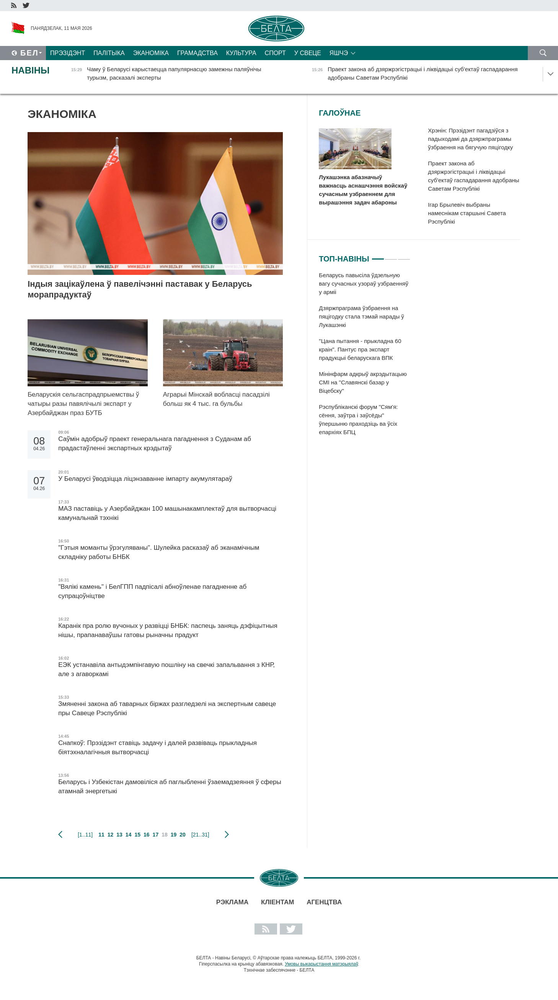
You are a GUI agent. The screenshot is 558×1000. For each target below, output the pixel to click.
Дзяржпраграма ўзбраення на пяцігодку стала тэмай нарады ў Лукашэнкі (361, 316)
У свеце (307, 53)
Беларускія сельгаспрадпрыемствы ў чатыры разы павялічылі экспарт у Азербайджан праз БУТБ (83, 404)
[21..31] (200, 835)
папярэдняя (60, 834)
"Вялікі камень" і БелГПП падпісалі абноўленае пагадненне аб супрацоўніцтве (152, 591)
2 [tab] (391, 256)
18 (165, 835)
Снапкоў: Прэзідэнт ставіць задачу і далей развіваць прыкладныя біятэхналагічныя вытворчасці (157, 747)
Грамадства (197, 53)
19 (174, 835)
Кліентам (277, 902)
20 (182, 835)
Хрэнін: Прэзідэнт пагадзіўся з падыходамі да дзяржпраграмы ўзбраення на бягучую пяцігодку (470, 138)
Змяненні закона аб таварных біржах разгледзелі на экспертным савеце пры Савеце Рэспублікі (167, 708)
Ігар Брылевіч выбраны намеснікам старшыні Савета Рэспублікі (467, 213)
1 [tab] (378, 256)
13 (119, 835)
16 (147, 835)
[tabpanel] (364, 357)
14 (129, 835)
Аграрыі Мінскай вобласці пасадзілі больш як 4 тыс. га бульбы (216, 399)
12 (111, 835)
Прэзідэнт (67, 53)
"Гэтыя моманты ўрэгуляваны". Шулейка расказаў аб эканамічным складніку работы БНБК (158, 552)
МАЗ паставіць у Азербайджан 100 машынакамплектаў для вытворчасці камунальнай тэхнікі (167, 513)
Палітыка (108, 53)
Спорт (275, 53)
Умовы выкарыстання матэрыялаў (321, 964)
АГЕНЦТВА (324, 902)
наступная (227, 834)
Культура (241, 53)
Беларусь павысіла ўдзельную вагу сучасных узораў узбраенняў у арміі (363, 283)
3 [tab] (404, 256)
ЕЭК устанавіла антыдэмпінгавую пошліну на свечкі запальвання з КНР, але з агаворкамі (166, 669)
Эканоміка (151, 53)
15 (137, 835)
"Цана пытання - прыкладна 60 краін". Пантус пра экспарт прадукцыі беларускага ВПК (360, 349)
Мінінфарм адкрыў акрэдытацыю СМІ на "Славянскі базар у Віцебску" (362, 382)
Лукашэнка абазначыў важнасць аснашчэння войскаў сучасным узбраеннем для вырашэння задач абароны (363, 190)
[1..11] (85, 835)
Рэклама (232, 902)
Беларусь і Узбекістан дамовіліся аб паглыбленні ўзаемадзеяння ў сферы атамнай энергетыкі (169, 786)
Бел (29, 53)
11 (101, 835)
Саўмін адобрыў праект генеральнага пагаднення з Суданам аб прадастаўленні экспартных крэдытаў (154, 443)
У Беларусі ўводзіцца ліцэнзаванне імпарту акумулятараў (145, 478)
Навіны (30, 70)
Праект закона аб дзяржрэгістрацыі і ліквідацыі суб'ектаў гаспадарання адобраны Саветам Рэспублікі (473, 176)
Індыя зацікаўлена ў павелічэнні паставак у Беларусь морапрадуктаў (140, 289)
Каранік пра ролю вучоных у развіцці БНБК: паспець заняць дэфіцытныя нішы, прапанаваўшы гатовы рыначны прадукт (167, 630)
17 (156, 835)
